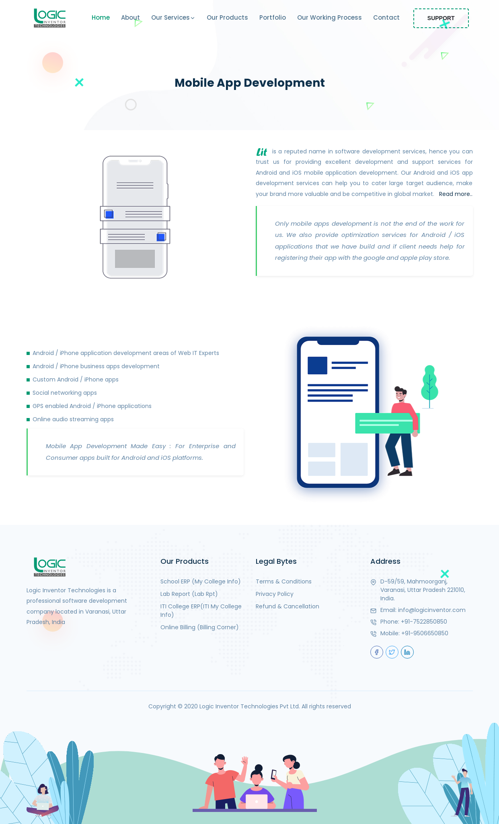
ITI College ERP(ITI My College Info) (201, 610)
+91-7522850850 (424, 622)
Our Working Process (329, 17)
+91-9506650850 (424, 633)
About (130, 17)
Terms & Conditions (284, 581)
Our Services (173, 18)
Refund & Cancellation (287, 606)
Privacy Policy (275, 594)
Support (441, 18)
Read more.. (455, 194)
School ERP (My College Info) (200, 581)
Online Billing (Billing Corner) (199, 627)
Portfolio (272, 17)
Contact (386, 17)
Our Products (227, 17)
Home (101, 17)
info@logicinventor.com (432, 610)
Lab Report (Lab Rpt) (189, 594)
